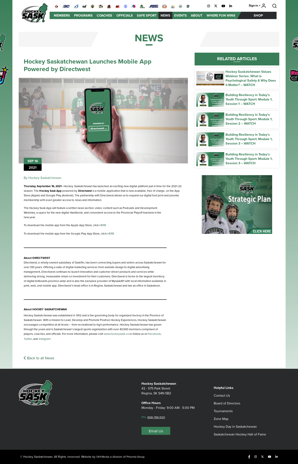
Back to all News (39, 358)
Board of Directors (227, 397)
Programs (83, 15)
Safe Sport (147, 15)
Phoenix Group (138, 456)
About (196, 15)
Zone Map (221, 413)
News (165, 15)
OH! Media (103, 456)
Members (62, 15)
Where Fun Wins (221, 15)
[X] (215, 6)
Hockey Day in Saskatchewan (235, 421)
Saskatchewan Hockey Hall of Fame (240, 428)
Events (180, 15)
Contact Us (222, 390)
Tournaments (223, 405)
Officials (124, 15)
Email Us (156, 431)
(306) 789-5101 (157, 417)
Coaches (104, 15)
